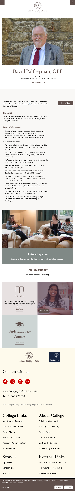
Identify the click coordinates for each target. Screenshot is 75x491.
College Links (15, 415)
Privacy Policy (45, 432)
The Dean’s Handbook (13, 426)
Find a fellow (65, 103)
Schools (9, 457)
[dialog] (37, 485)
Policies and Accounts (49, 421)
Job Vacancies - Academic (50, 468)
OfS (30, 104)
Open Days (8, 462)
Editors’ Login (9, 432)
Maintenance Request (13, 421)
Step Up (6, 473)
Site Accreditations (11, 437)
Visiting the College (48, 443)
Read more (19, 309)
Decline (58, 487)
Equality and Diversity (49, 426)
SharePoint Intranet (48, 473)
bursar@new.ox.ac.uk (38, 82)
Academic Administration (14, 443)
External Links (52, 457)
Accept (68, 487)
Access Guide (9, 448)
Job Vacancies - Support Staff (52, 462)
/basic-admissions (55, 298)
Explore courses (19, 342)
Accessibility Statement (50, 448)
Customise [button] (5, 487)
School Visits (8, 468)
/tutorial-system (37, 237)
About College (51, 415)
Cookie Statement (47, 437)
